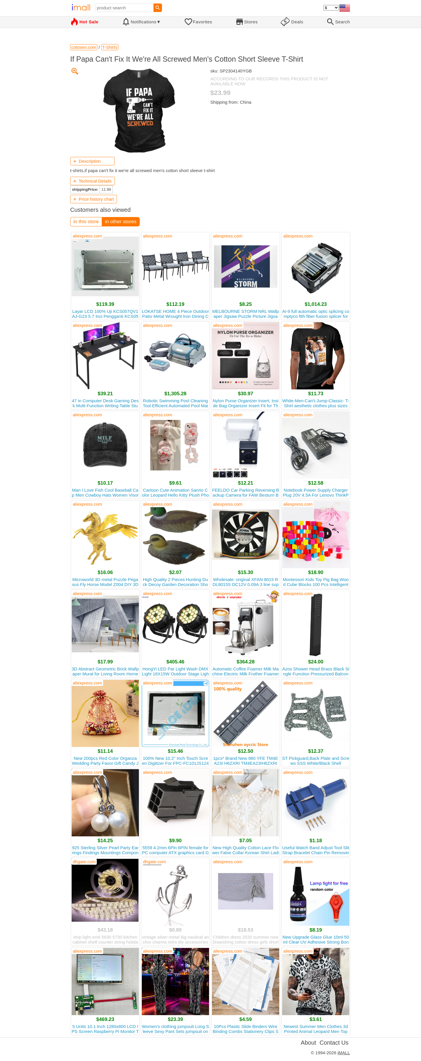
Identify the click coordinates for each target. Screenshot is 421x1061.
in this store (86, 221)
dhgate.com (84, 861)
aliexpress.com (87, 235)
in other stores (121, 221)
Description (87, 161)
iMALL (343, 1052)
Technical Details (92, 180)
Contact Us (334, 1042)
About (308, 1042)
